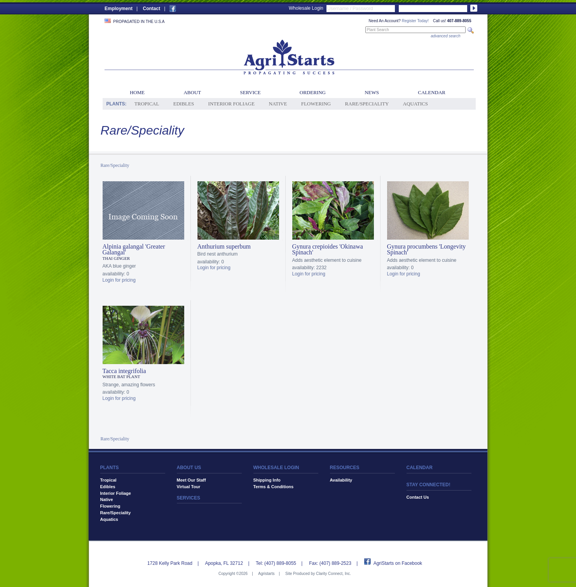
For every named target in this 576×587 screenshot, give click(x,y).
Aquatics (415, 104)
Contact (151, 8)
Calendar (431, 92)
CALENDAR (420, 467)
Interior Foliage (231, 104)
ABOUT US (189, 467)
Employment (119, 8)
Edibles (183, 104)
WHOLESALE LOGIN (276, 467)
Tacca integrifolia (124, 371)
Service (250, 92)
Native (278, 104)
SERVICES (188, 498)
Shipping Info (267, 480)
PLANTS (109, 467)
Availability (341, 480)
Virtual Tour (189, 486)
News (372, 92)
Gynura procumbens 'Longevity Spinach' (426, 249)
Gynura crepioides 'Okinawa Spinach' (327, 249)
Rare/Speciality (367, 104)
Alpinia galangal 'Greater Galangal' (134, 249)
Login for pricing (119, 280)
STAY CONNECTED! (428, 484)
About (192, 92)
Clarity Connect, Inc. (333, 573)
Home (137, 92)
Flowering (316, 104)
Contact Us (418, 497)
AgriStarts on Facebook (398, 563)
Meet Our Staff (191, 480)
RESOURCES (345, 467)
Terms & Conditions (273, 486)
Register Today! (415, 21)
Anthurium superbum (224, 246)
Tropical (146, 104)
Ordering (313, 92)
